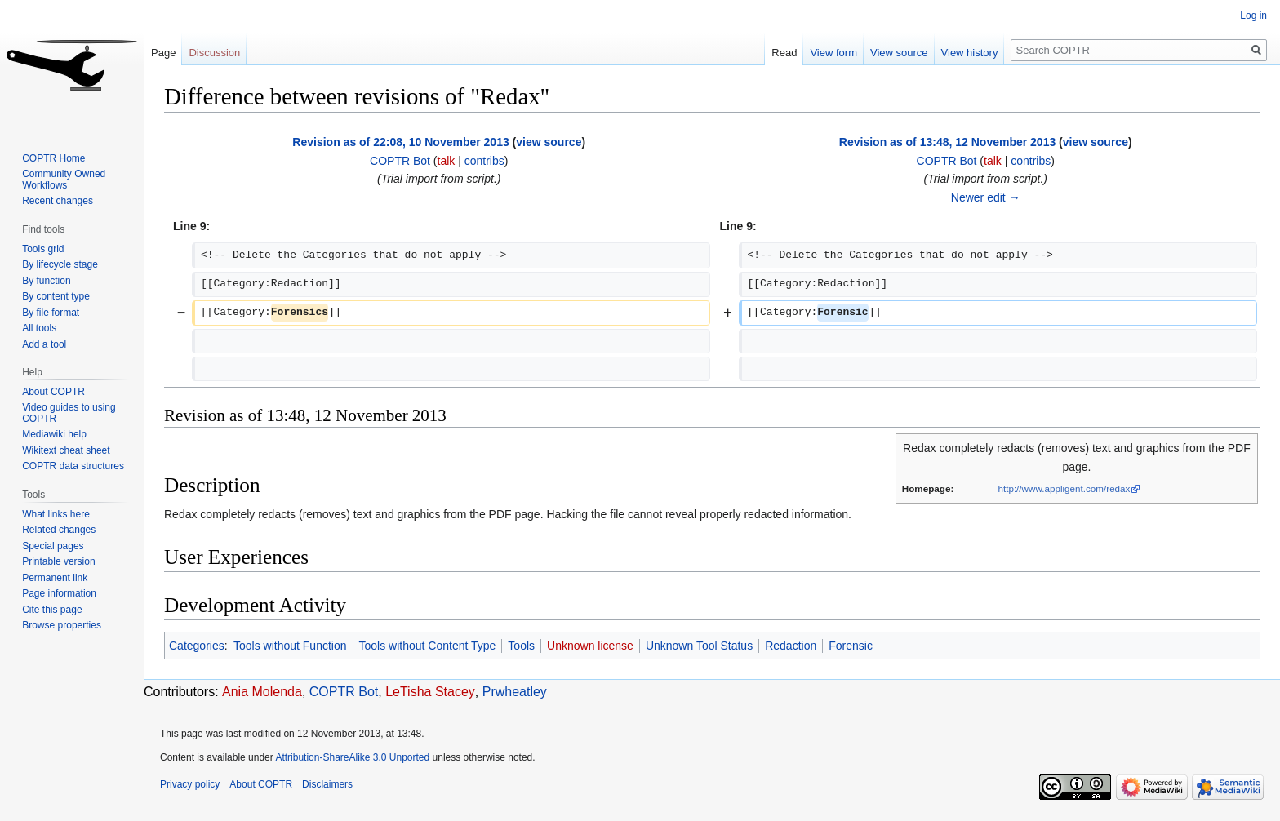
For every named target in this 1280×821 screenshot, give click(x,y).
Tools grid (43, 249)
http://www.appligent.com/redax (1064, 488)
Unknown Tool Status (699, 645)
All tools (39, 328)
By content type (56, 296)
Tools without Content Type (427, 645)
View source (899, 53)
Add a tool (44, 344)
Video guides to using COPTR (69, 413)
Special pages (52, 546)
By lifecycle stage (60, 264)
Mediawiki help (54, 434)
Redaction (790, 645)
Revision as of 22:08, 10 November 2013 (400, 142)
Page (163, 53)
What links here (56, 514)
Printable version (58, 561)
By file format (50, 312)
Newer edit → (985, 197)
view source (548, 142)
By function (46, 280)
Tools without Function (290, 645)
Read (784, 53)
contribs (484, 160)
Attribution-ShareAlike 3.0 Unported (352, 757)
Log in (1253, 15)
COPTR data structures (73, 466)
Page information (59, 593)
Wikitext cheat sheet (65, 450)
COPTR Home (53, 158)
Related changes (59, 529)
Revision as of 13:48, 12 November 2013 (947, 142)
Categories (196, 645)
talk (447, 160)
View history (969, 53)
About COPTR (53, 391)
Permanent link (54, 578)
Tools (521, 645)
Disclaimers (327, 784)
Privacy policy (190, 784)
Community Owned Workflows (63, 179)
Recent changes (57, 200)
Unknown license (590, 645)
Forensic (851, 645)
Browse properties (61, 625)
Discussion (214, 53)
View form (833, 53)
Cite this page (52, 609)
